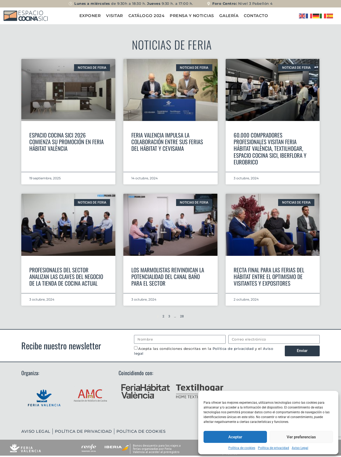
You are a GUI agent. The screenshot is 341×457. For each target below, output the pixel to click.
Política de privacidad (273, 448)
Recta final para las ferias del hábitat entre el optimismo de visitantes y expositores (269, 276)
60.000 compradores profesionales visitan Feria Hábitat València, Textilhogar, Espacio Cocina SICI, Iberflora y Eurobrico (270, 148)
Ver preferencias (301, 437)
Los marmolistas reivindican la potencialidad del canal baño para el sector (167, 276)
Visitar (114, 15)
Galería (229, 15)
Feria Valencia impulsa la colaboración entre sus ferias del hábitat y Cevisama (167, 141)
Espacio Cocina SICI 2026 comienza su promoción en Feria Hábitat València (66, 141)
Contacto (256, 15)
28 (182, 316)
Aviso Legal (300, 448)
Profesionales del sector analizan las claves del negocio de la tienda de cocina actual (66, 276)
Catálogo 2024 (146, 15)
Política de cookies (241, 448)
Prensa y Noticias (192, 15)
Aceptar (235, 437)
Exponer (90, 15)
